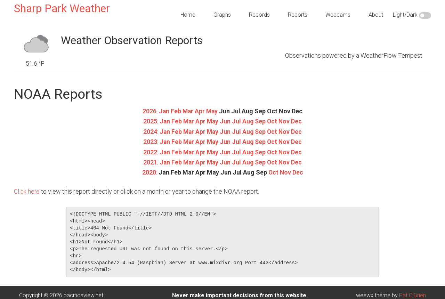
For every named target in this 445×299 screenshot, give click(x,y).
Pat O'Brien (412, 294)
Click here (27, 190)
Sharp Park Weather (62, 8)
